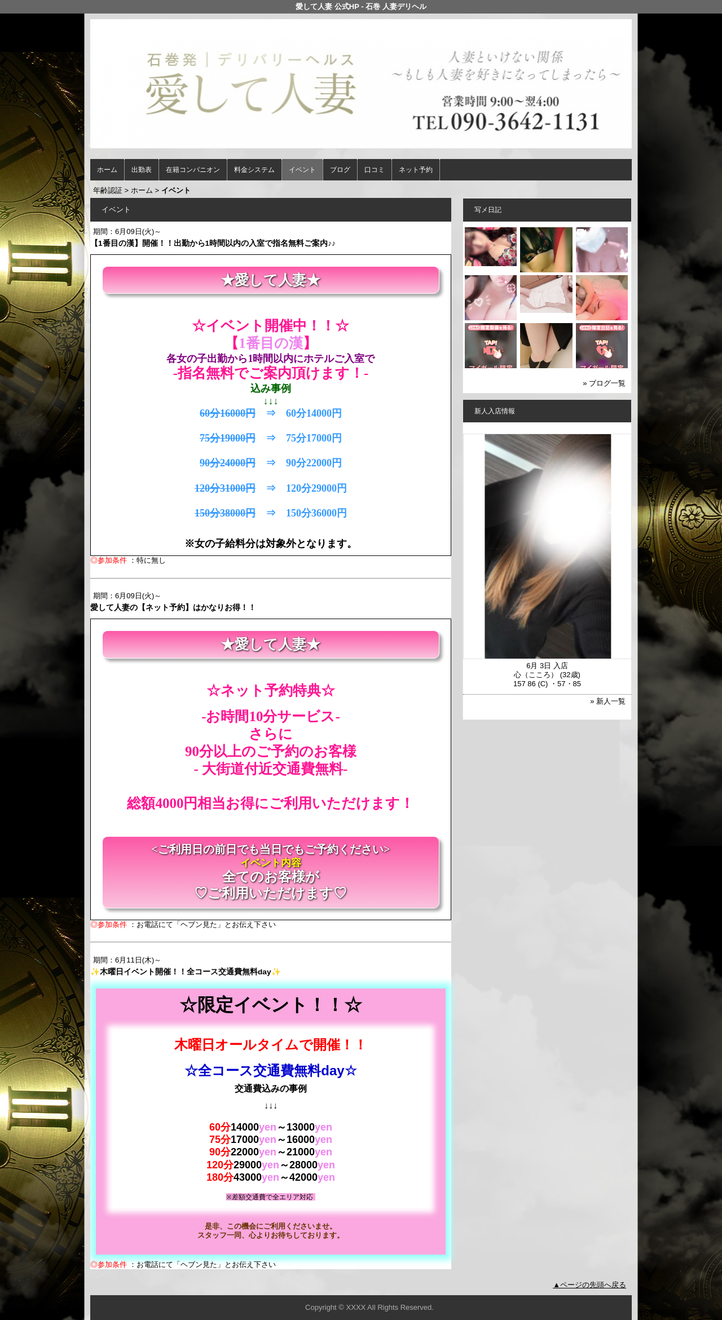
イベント (302, 170)
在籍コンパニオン (193, 170)
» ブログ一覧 (604, 383)
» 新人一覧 (608, 701)
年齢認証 (107, 190)
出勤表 (141, 170)
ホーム (107, 170)
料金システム (254, 170)
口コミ (374, 170)
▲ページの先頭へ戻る (589, 1285)
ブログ (340, 170)
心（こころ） (536, 674)
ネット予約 (416, 170)
